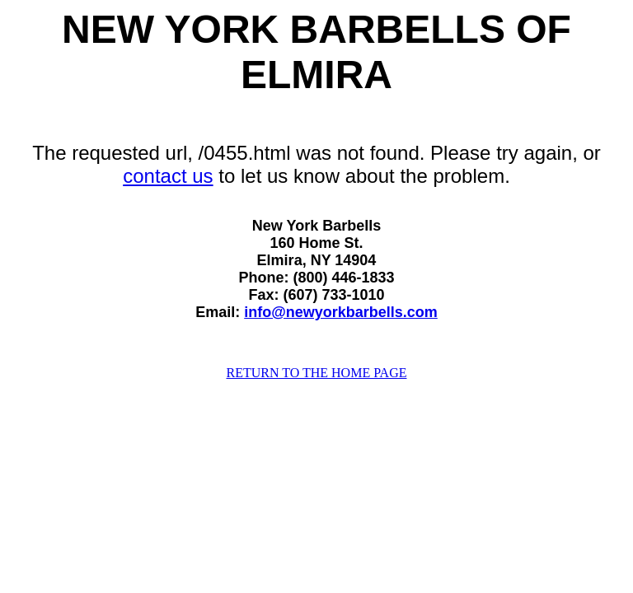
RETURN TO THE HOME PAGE (317, 373)
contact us (168, 176)
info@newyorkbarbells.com (341, 312)
